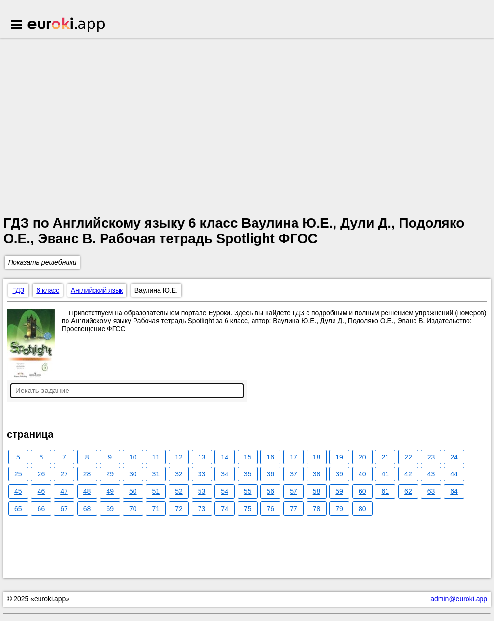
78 (316, 509)
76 (271, 509)
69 (110, 509)
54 (224, 491)
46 (41, 491)
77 (293, 509)
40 (362, 474)
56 (271, 491)
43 (431, 474)
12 (179, 457)
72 (179, 509)
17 (293, 457)
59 (339, 491)
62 (408, 491)
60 (362, 491)
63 (431, 491)
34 (224, 474)
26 (41, 474)
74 (224, 509)
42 (408, 474)
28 (87, 474)
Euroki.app (66, 25)
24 (454, 457)
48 (87, 491)
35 (248, 474)
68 (87, 509)
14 (224, 457)
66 (41, 509)
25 (18, 474)
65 (18, 509)
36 (271, 474)
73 (202, 509)
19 (339, 457)
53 (202, 491)
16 (271, 457)
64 (454, 491)
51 (156, 491)
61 (385, 491)
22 (408, 457)
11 (156, 457)
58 (316, 491)
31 (156, 474)
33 (202, 474)
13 (202, 457)
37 (293, 474)
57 (293, 491)
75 (248, 509)
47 (64, 491)
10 (133, 457)
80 (362, 509)
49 (110, 491)
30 (133, 474)
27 (64, 474)
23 (431, 457)
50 (133, 491)
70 (133, 509)
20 (362, 457)
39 (339, 474)
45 (18, 491)
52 (179, 491)
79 (339, 509)
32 (179, 474)
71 (156, 509)
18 (316, 457)
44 (454, 474)
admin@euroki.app (458, 599)
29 (110, 474)
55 (248, 491)
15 (248, 457)
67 (64, 509)
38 (316, 474)
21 (385, 457)
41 (385, 474)
